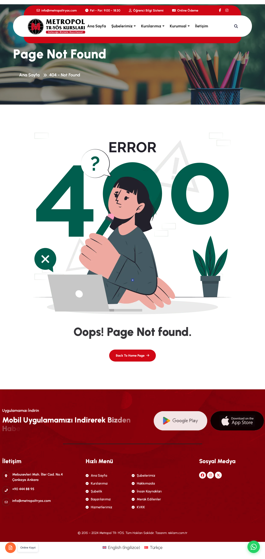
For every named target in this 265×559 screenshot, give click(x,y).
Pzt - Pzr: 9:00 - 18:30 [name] (102, 10)
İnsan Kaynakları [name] (147, 491)
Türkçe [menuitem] (156, 547)
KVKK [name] (138, 507)
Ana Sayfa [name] (96, 475)
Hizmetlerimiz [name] (99, 507)
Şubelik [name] (94, 491)
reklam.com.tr (177, 533)
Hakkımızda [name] (143, 483)
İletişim (201, 26)
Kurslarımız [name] (97, 483)
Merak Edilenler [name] (146, 499)
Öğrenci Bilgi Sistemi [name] (146, 10)
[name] (220, 10)
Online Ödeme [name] (185, 10)
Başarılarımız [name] (98, 499)
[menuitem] (121, 547)
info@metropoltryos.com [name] (57, 10)
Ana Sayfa (96, 26)
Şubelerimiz (121, 26)
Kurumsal (178, 26)
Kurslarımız (151, 26)
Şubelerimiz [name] (143, 475)
